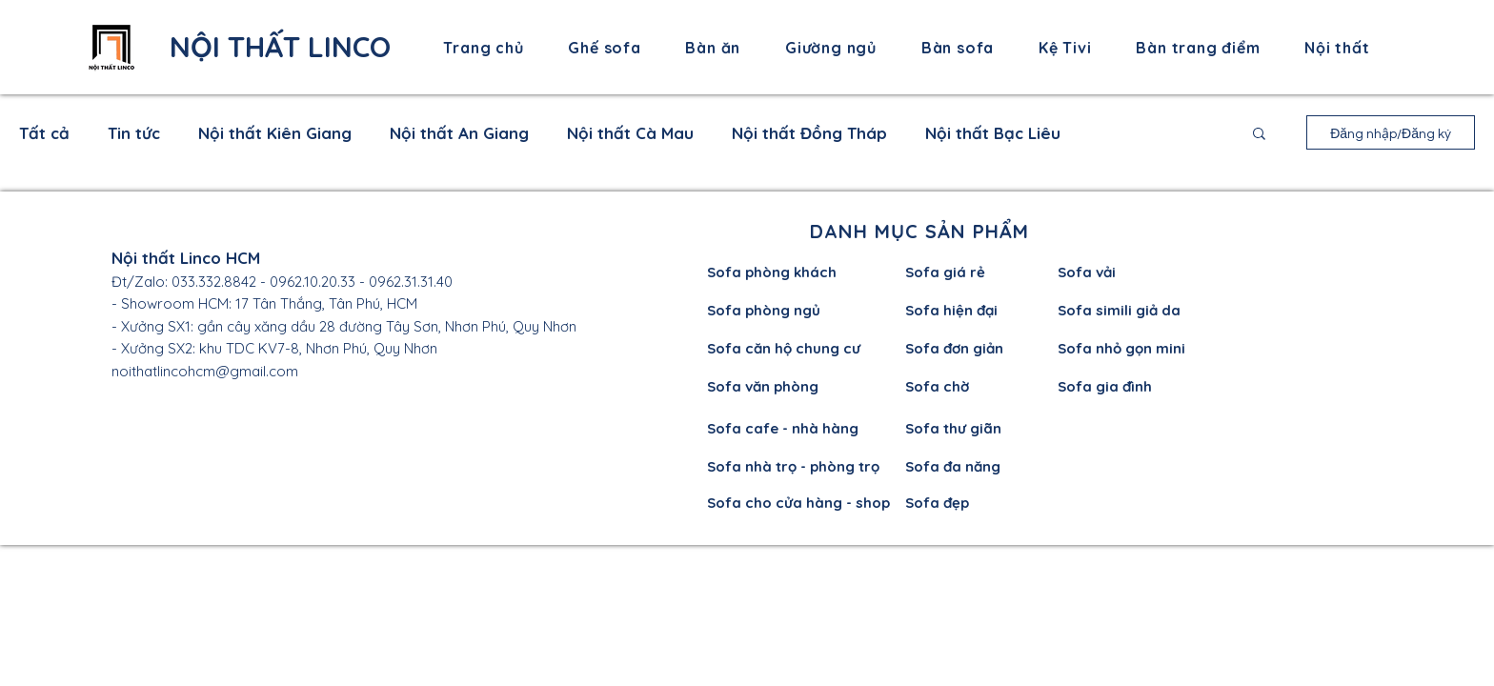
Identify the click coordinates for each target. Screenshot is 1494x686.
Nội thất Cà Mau (630, 133)
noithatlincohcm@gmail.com (204, 371)
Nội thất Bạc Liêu (992, 133)
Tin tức (134, 133)
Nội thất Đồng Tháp (809, 133)
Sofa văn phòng (762, 386)
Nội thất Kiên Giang (275, 133)
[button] (1259, 135)
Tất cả (44, 133)
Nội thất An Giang (459, 133)
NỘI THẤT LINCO (280, 47)
